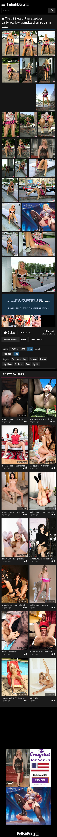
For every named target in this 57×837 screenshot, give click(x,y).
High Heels (7, 364)
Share (23, 339)
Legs (25, 359)
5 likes (11, 332)
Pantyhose (16, 359)
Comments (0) (36, 339)
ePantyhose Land (17, 348)
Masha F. (7, 353)
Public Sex (19, 364)
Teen (28, 364)
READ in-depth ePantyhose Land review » (28, 308)
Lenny (48, 334)
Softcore (33, 359)
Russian (43, 359)
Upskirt (36, 364)
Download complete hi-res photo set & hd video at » (28, 301)
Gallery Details (10, 339)
